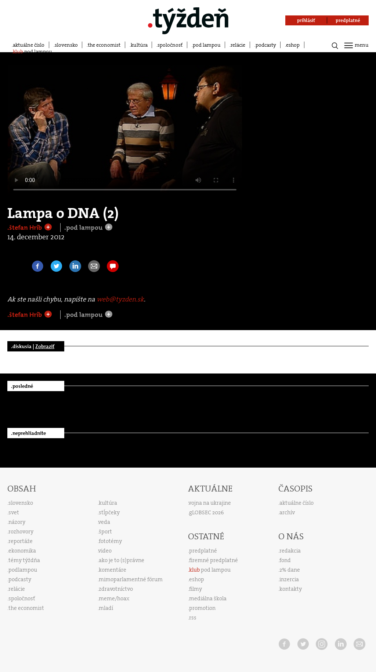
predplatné (203, 550)
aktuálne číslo (28, 45)
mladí (106, 608)
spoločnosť (170, 45)
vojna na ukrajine (210, 503)
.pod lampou (84, 227)
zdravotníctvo (116, 589)
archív (287, 512)
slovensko (66, 45)
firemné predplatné (213, 560)
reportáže (20, 541)
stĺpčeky (109, 512)
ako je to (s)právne (121, 560)
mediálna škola (208, 598)
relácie (238, 45)
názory (16, 522)
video (105, 550)
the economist (104, 45)
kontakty (290, 589)
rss (192, 617)
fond (285, 560)
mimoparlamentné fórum (131, 579)
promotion (202, 608)
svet (13, 512)
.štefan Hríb (25, 227)
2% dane (289, 569)
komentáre (112, 569)
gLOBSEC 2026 (206, 512)
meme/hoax (114, 598)
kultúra (139, 45)
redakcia (290, 550)
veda (104, 522)
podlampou (22, 569)
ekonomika (22, 550)
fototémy (110, 541)
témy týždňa (24, 560)
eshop (293, 45)
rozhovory (20, 531)
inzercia (289, 579)
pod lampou (207, 45)
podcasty (266, 45)
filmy (195, 589)
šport (105, 531)
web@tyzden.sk (120, 299)
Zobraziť (44, 346)
